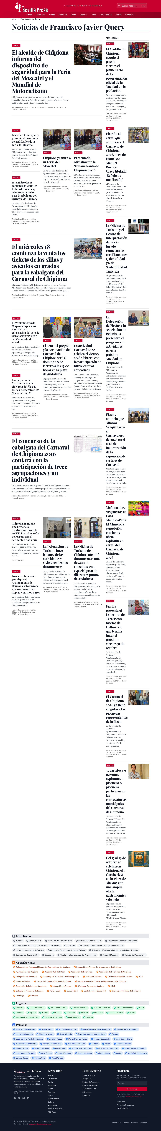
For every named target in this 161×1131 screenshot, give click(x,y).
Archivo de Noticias (55, 1109)
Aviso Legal (86, 1092)
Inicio (14, 19)
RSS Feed (52, 1112)
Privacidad (116, 1123)
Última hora (40, 15)
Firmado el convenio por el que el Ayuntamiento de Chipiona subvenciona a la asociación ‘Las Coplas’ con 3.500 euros (26, 584)
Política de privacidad (133, 1096)
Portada (29, 15)
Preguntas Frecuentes (125, 1105)
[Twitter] (19, 1098)
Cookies (126, 1123)
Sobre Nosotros (88, 1075)
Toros (93, 15)
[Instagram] (23, 1098)
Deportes (83, 15)
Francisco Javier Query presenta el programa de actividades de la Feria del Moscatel (25, 140)
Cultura (118, 15)
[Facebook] (15, 1098)
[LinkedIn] (28, 1098)
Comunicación (106, 15)
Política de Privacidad (91, 1082)
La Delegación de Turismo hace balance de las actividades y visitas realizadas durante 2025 (55, 556)
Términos (134, 1123)
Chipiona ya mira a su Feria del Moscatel (57, 162)
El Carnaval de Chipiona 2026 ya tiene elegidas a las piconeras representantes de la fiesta (117, 709)
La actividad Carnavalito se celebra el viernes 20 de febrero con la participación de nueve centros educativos (87, 357)
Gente (73, 15)
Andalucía (63, 15)
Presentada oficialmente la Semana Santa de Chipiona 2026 (86, 164)
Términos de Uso (89, 1089)
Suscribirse (132, 1089)
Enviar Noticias (122, 1108)
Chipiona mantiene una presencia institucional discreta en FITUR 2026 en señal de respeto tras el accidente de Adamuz (26, 532)
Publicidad (121, 1102)
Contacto (86, 1095)
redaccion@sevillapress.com (40, 1124)
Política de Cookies (90, 1085)
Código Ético (87, 1079)
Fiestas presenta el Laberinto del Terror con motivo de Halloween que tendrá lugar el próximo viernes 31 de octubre (116, 627)
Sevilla (52, 15)
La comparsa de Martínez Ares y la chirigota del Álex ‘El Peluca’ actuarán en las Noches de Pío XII (25, 386)
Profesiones (130, 15)
